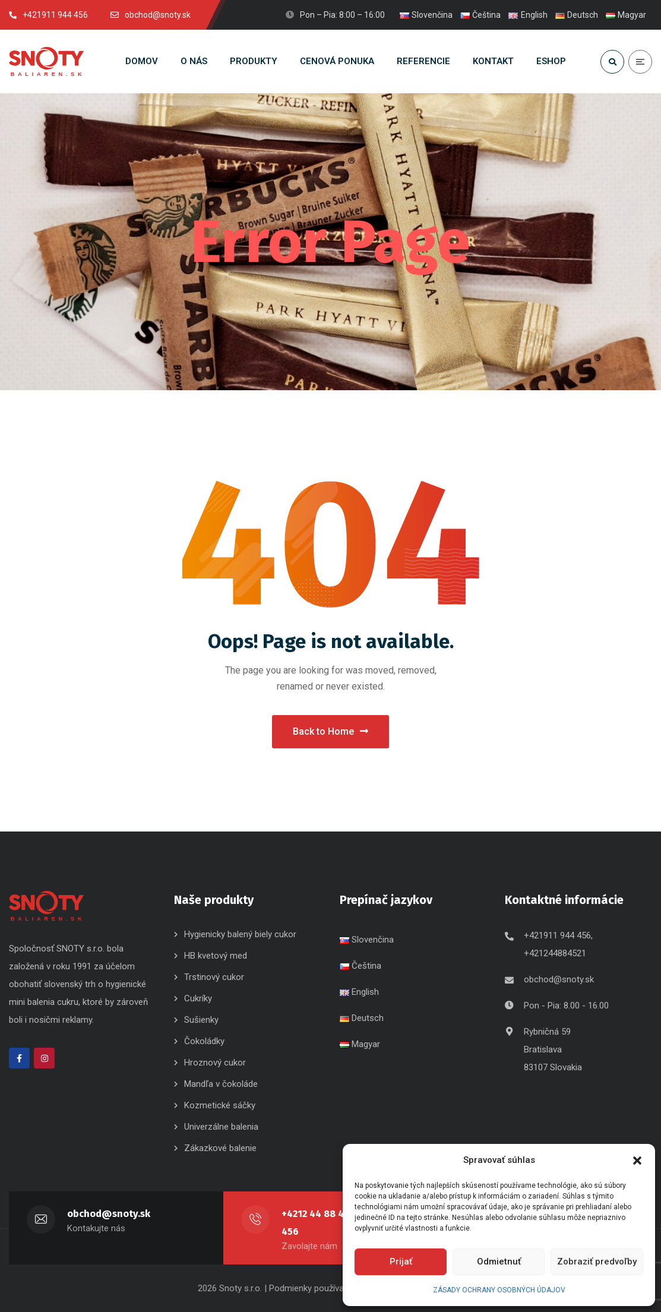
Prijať (401, 1261)
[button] (637, 1160)
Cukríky (198, 998)
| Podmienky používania (309, 1288)
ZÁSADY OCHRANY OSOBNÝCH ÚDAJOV (499, 1290)
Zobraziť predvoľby (597, 1261)
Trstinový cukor (214, 977)
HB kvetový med (215, 955)
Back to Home (330, 731)
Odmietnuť (499, 1261)
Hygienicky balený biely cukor (240, 934)
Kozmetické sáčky (219, 1105)
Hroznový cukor (216, 1062)
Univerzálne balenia (221, 1126)
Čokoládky (204, 1041)
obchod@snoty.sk (559, 979)
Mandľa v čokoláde (221, 1084)
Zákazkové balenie (220, 1148)
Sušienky (201, 1019)
